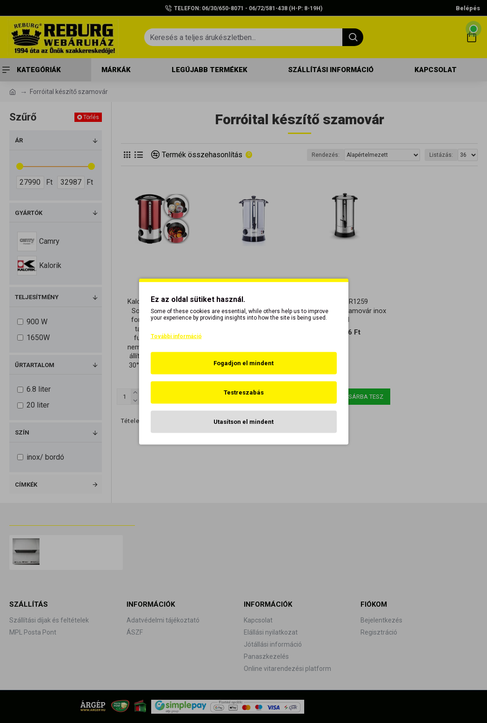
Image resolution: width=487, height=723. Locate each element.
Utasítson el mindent (243, 421)
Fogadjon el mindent (243, 363)
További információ (176, 336)
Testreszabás (244, 392)
